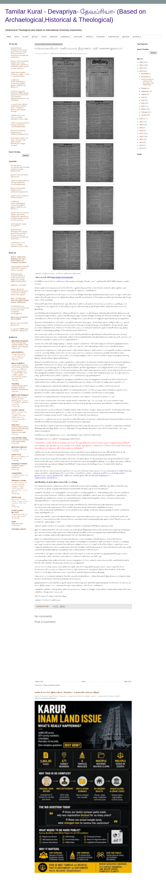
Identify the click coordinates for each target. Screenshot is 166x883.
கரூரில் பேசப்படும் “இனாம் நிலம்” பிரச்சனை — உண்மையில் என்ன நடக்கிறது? (67, 692)
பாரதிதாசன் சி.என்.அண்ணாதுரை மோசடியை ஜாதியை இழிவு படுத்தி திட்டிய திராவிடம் (18, 83)
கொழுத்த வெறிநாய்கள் (19, 449)
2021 (141, 122)
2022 (141, 119)
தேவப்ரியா (15, 425)
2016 (141, 136)
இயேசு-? (35, 37)
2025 (141, 65)
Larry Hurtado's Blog (19, 438)
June (143, 100)
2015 (141, 139)
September (145, 91)
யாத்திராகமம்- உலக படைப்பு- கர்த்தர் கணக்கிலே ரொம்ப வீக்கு (19, 117)
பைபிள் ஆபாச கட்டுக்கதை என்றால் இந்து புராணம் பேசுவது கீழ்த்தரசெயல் (20, 168)
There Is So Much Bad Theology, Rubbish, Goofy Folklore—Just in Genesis (20, 344)
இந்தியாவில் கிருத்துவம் (20, 395)
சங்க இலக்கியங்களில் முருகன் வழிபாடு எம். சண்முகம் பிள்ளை (19, 356)
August (143, 94)
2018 (141, 130)
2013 (141, 145)
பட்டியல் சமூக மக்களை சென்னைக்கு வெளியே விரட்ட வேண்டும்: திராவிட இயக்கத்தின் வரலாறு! (19, 107)
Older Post (127, 681)
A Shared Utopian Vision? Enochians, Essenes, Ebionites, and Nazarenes (20, 387)
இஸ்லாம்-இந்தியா (18, 363)
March (143, 109)
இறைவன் (125, 37)
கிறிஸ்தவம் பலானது (19, 480)
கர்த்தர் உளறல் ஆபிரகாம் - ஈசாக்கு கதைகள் (20, 196)
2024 (141, 68)
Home (9, 37)
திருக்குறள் (53, 37)
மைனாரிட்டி (136, 37)
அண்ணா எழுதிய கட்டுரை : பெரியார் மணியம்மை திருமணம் (58, 273)
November (145, 77)
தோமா (16, 37)
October (144, 88)
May (143, 103)
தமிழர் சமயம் (16, 454)
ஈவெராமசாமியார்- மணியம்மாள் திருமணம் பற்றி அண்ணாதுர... (147, 82)
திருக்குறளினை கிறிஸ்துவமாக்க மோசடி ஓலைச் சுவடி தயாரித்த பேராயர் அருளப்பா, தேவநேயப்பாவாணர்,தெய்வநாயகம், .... (19, 52)
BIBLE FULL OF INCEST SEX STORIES (19, 318)
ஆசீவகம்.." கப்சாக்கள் (18, 285)
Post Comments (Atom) (52, 685)
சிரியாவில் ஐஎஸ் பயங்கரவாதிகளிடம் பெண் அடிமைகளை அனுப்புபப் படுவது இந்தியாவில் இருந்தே (18, 277)
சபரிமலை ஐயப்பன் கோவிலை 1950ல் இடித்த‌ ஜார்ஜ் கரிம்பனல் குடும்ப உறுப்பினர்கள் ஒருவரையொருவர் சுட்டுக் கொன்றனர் (20, 95)
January (144, 115)
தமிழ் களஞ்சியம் (17, 352)
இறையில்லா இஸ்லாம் (19, 447)
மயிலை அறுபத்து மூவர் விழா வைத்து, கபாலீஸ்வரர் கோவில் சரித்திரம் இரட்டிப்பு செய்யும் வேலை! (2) (19, 415)
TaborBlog (15, 384)
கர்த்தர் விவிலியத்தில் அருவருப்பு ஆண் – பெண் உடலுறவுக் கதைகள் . (20, 74)
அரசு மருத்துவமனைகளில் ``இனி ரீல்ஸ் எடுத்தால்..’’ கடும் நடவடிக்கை (20, 268)
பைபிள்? (25, 37)
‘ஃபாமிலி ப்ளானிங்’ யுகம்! (20, 475)
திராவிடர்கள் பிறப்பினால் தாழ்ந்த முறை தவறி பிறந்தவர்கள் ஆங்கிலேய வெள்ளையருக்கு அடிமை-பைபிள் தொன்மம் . (20, 64)
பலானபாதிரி (77, 37)
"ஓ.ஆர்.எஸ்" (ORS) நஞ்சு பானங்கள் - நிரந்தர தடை (19, 330)
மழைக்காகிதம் (17, 473)
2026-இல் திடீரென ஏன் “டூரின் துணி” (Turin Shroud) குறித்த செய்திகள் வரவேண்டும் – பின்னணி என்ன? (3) (20, 400)
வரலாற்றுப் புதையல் (19, 529)
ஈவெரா (43, 37)
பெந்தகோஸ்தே (113, 37)
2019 (141, 128)
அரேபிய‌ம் (89, 37)
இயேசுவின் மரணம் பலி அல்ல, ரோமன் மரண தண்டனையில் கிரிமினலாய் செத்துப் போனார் (19, 141)
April (143, 106)
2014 (141, 142)
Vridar (14, 522)
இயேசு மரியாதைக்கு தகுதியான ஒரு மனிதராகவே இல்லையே (19, 132)
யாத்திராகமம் (65, 37)
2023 (141, 71)
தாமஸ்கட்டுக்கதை (18, 410)
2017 (141, 133)
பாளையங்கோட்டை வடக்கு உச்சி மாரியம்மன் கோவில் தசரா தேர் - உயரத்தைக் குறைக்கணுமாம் (20, 309)
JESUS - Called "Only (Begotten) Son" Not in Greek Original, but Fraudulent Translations (19, 259)
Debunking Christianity (20, 341)
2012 (141, 148)
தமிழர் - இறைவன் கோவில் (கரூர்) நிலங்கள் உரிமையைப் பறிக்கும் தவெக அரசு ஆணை (19, 291)
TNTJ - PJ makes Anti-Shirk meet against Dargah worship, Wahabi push (20, 300)
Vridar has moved (17, 523)
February (144, 112)
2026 (141, 62)
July (142, 97)
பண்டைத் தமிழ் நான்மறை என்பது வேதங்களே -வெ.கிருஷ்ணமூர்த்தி (20, 124)
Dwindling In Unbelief (19, 464)
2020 (141, 125)
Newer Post (39, 681)
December (145, 74)
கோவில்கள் (100, 37)
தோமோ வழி (16, 497)
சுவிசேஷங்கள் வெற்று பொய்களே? (18, 225)
